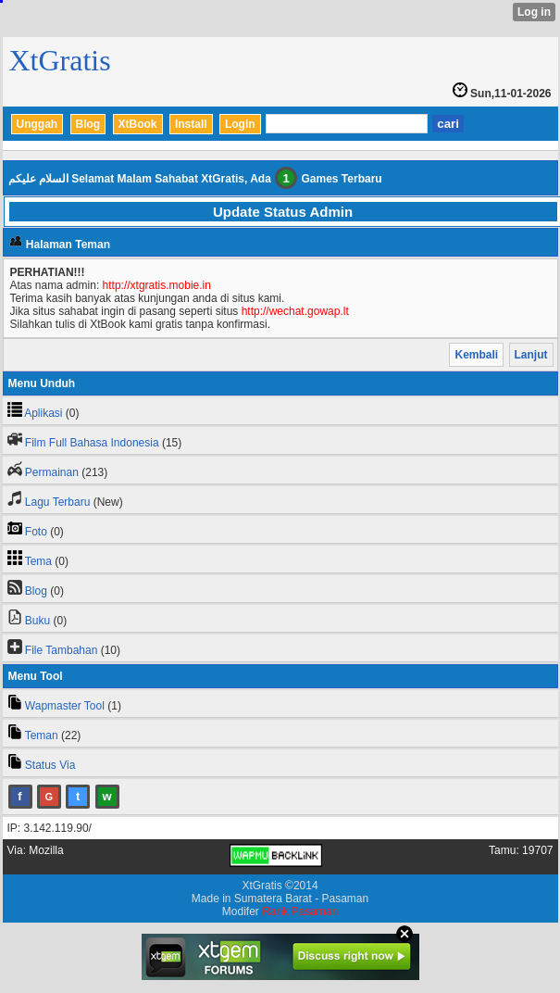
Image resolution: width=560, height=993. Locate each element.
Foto (36, 531)
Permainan (52, 472)
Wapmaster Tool (65, 705)
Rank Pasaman (300, 911)
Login (240, 124)
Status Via (50, 765)
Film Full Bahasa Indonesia (92, 442)
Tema (38, 561)
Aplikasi (43, 413)
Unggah (37, 124)
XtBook (137, 124)
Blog (88, 124)
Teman (41, 735)
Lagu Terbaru (58, 502)
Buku (37, 620)
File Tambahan (61, 650)
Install (191, 124)
